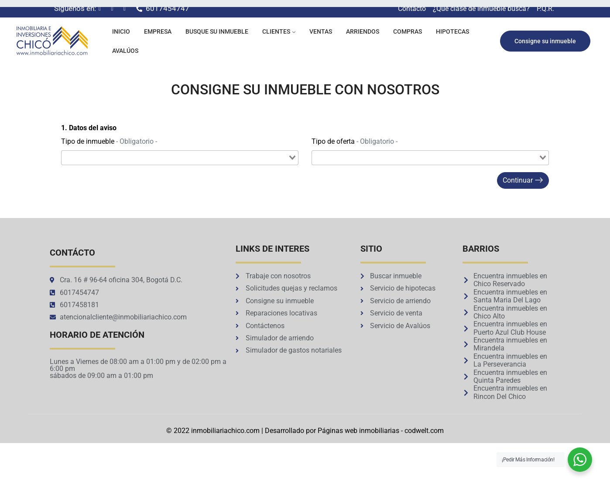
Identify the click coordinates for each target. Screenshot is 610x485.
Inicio (121, 31)
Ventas (320, 31)
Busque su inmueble (216, 31)
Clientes (276, 31)
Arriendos (362, 31)
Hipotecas (452, 31)
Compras (407, 31)
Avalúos (125, 50)
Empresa (157, 31)
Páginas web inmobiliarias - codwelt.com (381, 430)
